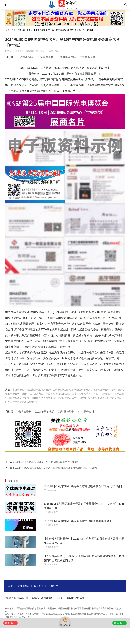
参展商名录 (23, 586)
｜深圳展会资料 (66, 57)
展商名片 (16, 30)
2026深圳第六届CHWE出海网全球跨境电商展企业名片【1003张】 (83, 486)
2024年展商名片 (45, 411)
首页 (7, 30)
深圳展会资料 (66, 411)
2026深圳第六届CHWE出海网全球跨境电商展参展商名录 (78, 521)
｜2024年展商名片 (45, 57)
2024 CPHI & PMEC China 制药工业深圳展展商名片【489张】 (48, 462)
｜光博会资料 (25, 57)
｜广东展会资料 (86, 57)
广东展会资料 (86, 411)
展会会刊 (39, 586)
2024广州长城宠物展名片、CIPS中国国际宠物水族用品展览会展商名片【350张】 (58, 467)
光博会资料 (25, 411)
